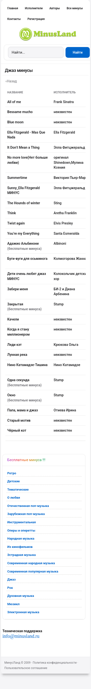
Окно (11, 395)
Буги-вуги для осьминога (27, 259)
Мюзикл (13, 604)
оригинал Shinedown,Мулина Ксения (68, 162)
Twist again (16, 223)
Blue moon (15, 122)
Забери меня (17, 289)
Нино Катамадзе (67, 365)
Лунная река (17, 355)
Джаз (11, 579)
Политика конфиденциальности (55, 662)
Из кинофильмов (20, 547)
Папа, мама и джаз (22, 410)
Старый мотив (19, 420)
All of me (14, 102)
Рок (10, 588)
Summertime (17, 178)
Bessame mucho (20, 112)
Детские (13, 481)
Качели (13, 319)
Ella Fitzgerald (64, 132)
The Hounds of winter (23, 203)
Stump (59, 304)
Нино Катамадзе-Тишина (27, 365)
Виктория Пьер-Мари (71, 178)
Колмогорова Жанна (70, 259)
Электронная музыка (23, 612)
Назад (12, 81)
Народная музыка (20, 538)
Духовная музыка (20, 596)
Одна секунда (18, 380)
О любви (13, 497)
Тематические (18, 489)
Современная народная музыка (31, 563)
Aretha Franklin (65, 213)
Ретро (11, 473)
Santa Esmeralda (66, 233)
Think (11, 213)
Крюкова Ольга (66, 345)
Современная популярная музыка (32, 571)
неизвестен (63, 112)
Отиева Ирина (65, 410)
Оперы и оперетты (21, 530)
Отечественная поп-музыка (28, 506)
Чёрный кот (16, 430)
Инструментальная (21, 522)
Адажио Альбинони (23, 243)
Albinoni (60, 243)
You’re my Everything (23, 233)
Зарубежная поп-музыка (26, 514)
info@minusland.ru (20, 636)
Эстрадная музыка (21, 555)
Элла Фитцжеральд (69, 147)
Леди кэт (14, 345)
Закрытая (15, 304)
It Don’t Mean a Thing (23, 147)
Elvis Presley (63, 223)
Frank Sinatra (64, 102)
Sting (57, 203)
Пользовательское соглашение (25, 668)
